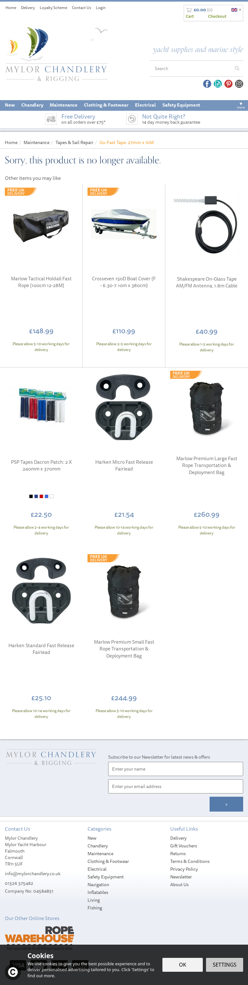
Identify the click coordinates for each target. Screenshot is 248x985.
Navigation (98, 884)
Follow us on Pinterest (228, 84)
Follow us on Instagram (239, 84)
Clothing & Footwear (108, 861)
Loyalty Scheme (53, 8)
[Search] (190, 68)
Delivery (178, 838)
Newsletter (181, 877)
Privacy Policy (184, 869)
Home (10, 8)
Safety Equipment (106, 877)
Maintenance (100, 853)
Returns (178, 853)
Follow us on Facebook (207, 84)
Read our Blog (218, 84)
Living (94, 900)
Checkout (217, 16)
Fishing (95, 908)
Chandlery (98, 846)
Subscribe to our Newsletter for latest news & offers (159, 757)
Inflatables (98, 892)
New (92, 838)
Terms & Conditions (190, 861)
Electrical (97, 869)
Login (101, 8)
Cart (190, 16)
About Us (179, 884)
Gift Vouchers (183, 846)
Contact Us (81, 8)
